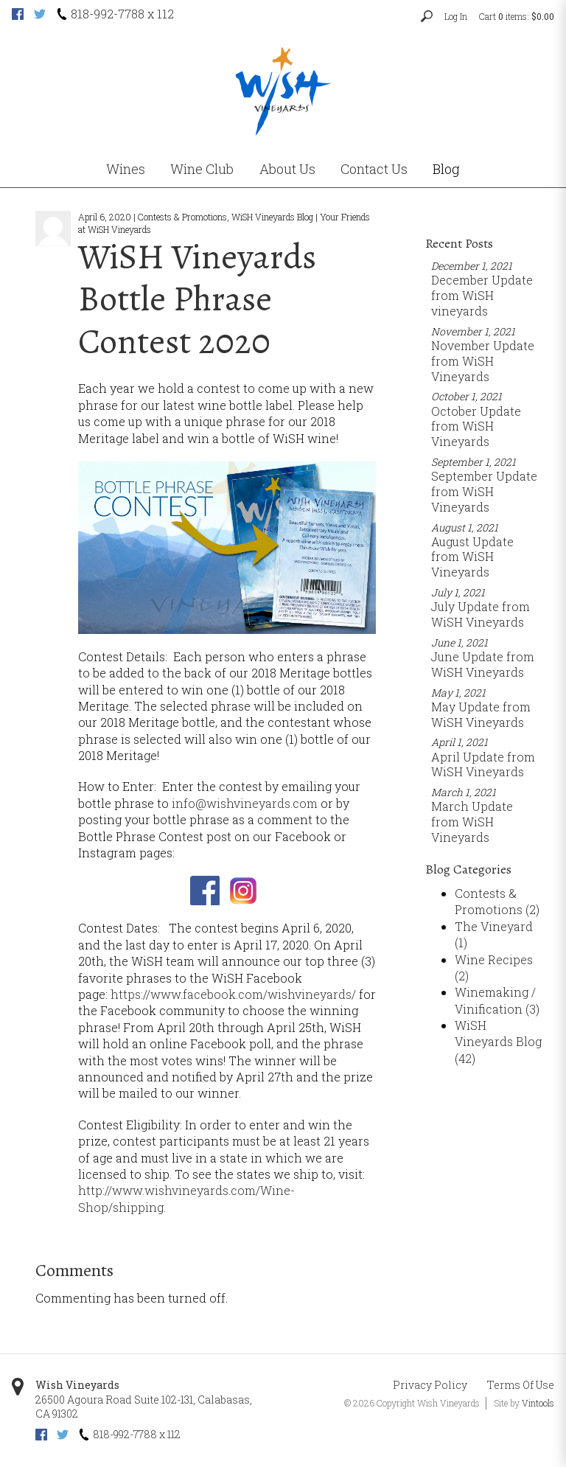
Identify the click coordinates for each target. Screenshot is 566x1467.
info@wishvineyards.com (245, 803)
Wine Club (202, 169)
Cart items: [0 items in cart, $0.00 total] (516, 16)
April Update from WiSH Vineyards (483, 764)
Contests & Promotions (497, 901)
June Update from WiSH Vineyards (482, 664)
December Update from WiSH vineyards (482, 295)
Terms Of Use (520, 1385)
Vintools (538, 1403)
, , (143, 1407)
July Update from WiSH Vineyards (480, 614)
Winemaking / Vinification (497, 1000)
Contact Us (374, 169)
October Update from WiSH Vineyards (476, 426)
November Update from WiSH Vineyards (482, 361)
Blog (446, 169)
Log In (455, 16)
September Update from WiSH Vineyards (484, 491)
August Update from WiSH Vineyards (472, 557)
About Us (287, 169)
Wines (125, 169)
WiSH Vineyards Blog (498, 1041)
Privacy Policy (430, 1385)
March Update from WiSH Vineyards (472, 821)
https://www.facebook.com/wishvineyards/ (233, 994)
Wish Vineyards (77, 1385)
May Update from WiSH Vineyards (481, 714)
